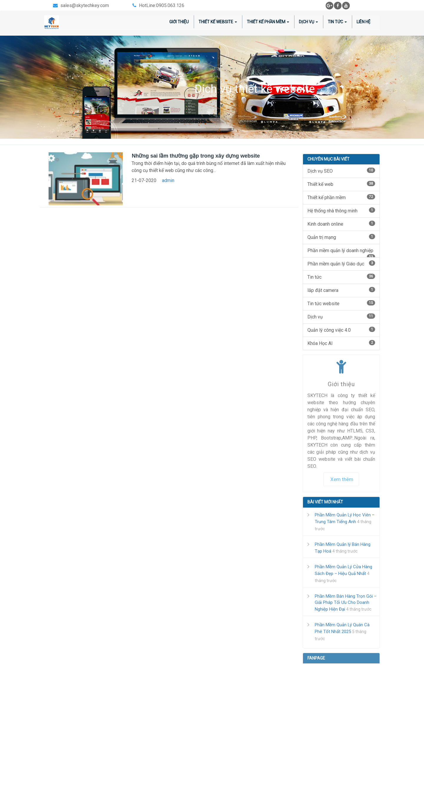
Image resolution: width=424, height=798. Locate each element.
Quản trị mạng (341, 237)
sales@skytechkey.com (84, 5)
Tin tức (337, 21)
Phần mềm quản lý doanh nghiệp (341, 252)
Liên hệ (363, 21)
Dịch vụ (341, 316)
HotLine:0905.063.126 (161, 5)
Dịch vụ (308, 21)
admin (168, 180)
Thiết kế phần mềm (341, 197)
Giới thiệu (179, 21)
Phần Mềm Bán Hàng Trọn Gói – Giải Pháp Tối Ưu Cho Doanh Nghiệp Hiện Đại (346, 603)
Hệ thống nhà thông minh (341, 210)
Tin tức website (341, 303)
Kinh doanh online (341, 224)
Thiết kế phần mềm (268, 21)
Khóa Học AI (341, 343)
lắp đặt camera (341, 290)
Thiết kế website (217, 21)
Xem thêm (341, 479)
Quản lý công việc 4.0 (341, 330)
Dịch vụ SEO (341, 171)
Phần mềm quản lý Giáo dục (341, 263)
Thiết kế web (341, 184)
